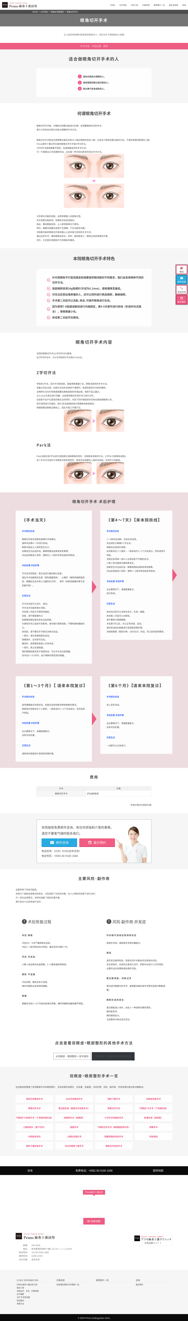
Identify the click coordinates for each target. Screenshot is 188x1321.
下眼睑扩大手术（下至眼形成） (153, 1106)
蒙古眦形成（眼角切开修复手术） (74, 1106)
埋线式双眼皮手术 (34, 1097)
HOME (112, 5)
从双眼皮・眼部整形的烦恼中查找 (113, 1055)
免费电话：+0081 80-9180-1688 (94, 1169)
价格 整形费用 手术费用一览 (67, 1283)
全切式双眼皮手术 (74, 1097)
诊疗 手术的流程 (23, 1296)
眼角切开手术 (34, 1106)
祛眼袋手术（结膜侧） (74, 1116)
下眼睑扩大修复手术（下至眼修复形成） (34, 1116)
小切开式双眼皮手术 (113, 1116)
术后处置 (96, 46)
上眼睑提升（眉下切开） (34, 1125)
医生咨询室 (173, 5)
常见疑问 (20, 1299)
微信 (182, 269)
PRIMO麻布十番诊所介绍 (27, 1283)
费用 (105, 46)
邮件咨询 (59, 842)
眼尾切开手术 (114, 1106)
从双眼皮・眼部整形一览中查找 (73, 1055)
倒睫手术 (153, 1125)
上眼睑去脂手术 (74, 1134)
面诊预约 (97, 842)
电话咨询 (181, 290)
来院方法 (20, 1302)
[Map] (94, 1195)
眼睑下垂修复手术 (34, 1144)
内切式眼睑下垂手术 (74, 1144)
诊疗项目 (123, 5)
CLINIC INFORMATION (27, 1279)
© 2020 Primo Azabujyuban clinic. (94, 1317)
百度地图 (94, 1220)
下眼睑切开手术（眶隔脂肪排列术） (114, 1125)
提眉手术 (74, 1125)
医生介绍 (20, 1286)
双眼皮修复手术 (153, 1097)
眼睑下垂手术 (114, 1097)
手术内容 (85, 46)
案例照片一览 (159, 5)
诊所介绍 (134, 5)
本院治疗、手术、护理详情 (28, 1290)
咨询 (184, 5)
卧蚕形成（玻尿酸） (153, 1116)
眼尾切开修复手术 (113, 1144)
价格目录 (146, 5)
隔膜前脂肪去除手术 (113, 1134)
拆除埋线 (153, 1134)
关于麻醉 (20, 1293)
